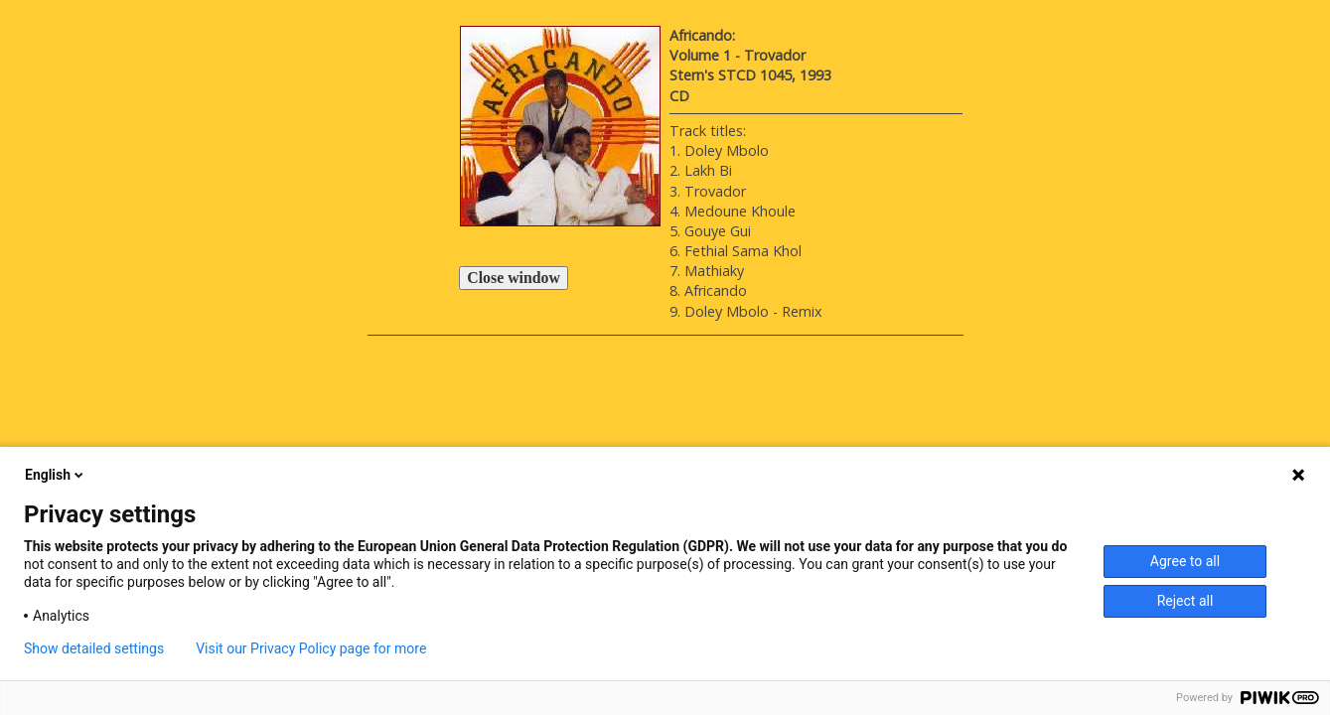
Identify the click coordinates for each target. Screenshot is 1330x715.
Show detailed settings (94, 648)
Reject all (1185, 601)
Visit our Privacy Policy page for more (311, 648)
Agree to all (1185, 561)
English (55, 475)
